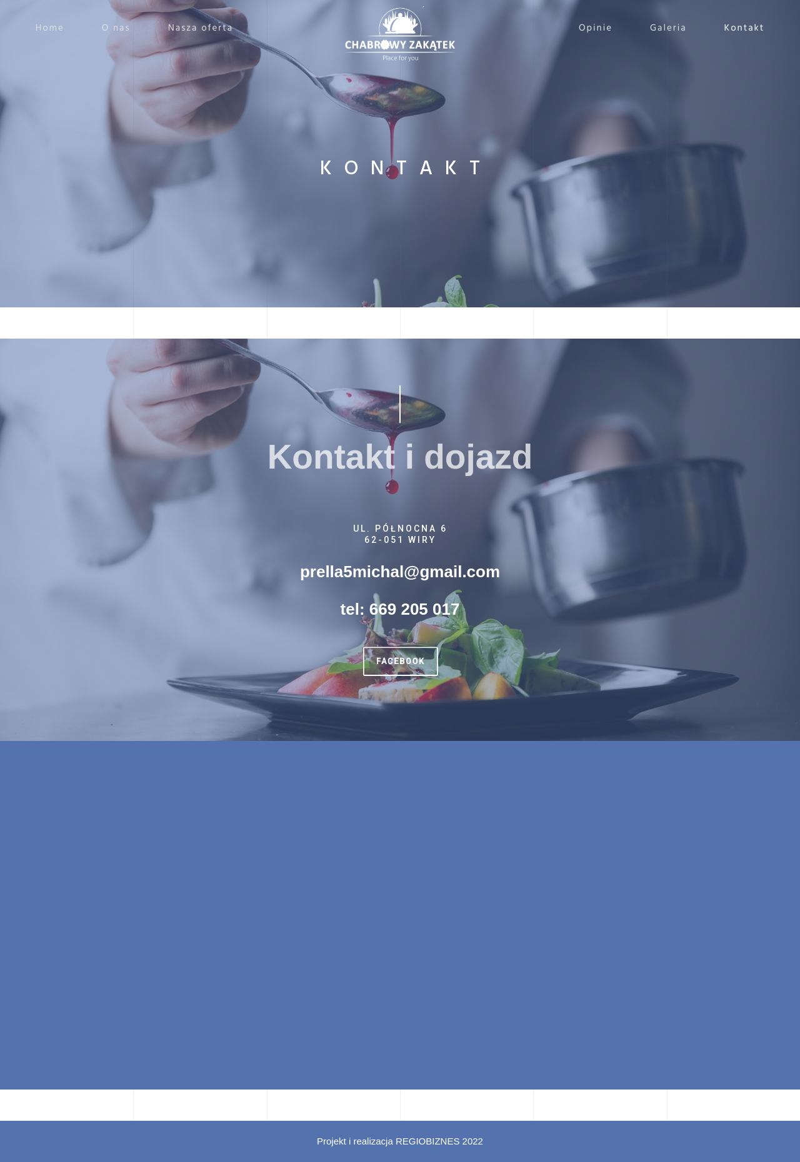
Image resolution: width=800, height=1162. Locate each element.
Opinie (587, 28)
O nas (124, 28)
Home (58, 28)
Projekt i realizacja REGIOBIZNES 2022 (400, 1141)
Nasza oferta (209, 28)
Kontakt (736, 28)
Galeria (660, 28)
